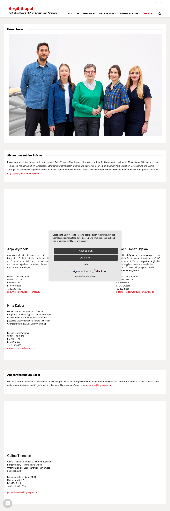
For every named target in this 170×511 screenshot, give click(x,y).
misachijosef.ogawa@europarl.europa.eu (135, 291)
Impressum (77, 276)
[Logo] (32, 10)
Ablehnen (85, 257)
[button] (159, 13)
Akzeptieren (86, 250)
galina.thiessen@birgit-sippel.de (22, 492)
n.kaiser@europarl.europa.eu (21, 348)
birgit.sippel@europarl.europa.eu (23, 173)
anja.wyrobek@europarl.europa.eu (23, 291)
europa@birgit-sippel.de (99, 385)
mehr (86, 264)
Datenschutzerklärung (89, 276)
